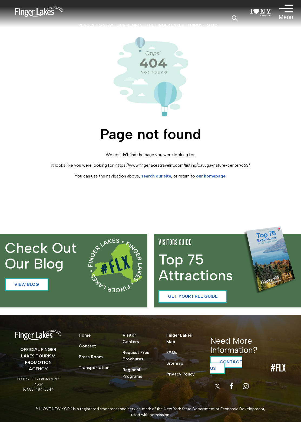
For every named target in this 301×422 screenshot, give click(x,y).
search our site (156, 176)
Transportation (94, 367)
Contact (87, 346)
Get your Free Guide (193, 296)
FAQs (171, 352)
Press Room (91, 356)
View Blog (26, 284)
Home (85, 335)
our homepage (211, 176)
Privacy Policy (180, 374)
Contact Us (226, 365)
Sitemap (174, 363)
